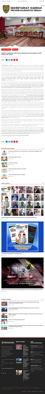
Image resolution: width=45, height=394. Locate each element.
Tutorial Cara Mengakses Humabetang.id (11, 253)
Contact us (41, 391)
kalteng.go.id (34, 346)
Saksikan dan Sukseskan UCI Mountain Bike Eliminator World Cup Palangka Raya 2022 (21, 289)
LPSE (32, 359)
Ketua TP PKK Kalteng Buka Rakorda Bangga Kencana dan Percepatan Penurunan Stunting (23, 308)
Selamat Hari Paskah (13, 162)
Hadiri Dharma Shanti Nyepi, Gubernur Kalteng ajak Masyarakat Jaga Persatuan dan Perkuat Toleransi (23, 303)
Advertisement (34, 391)
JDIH (32, 352)
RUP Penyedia (34, 365)
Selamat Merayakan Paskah (14, 157)
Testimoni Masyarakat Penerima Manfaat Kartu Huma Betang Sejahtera (19, 217)
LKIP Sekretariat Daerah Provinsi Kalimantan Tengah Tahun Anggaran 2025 (25, 151)
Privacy (28, 391)
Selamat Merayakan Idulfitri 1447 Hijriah (17, 168)
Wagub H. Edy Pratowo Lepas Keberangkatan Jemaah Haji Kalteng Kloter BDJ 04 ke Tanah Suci (25, 314)
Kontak (3, 1)
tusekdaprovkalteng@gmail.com (7, 368)
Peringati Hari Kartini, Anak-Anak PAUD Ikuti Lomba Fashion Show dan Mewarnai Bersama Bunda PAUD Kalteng (25, 326)
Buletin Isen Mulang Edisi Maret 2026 (16, 319)
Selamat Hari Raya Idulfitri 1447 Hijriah (16, 174)
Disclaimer (24, 391)
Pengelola (8, 1)
